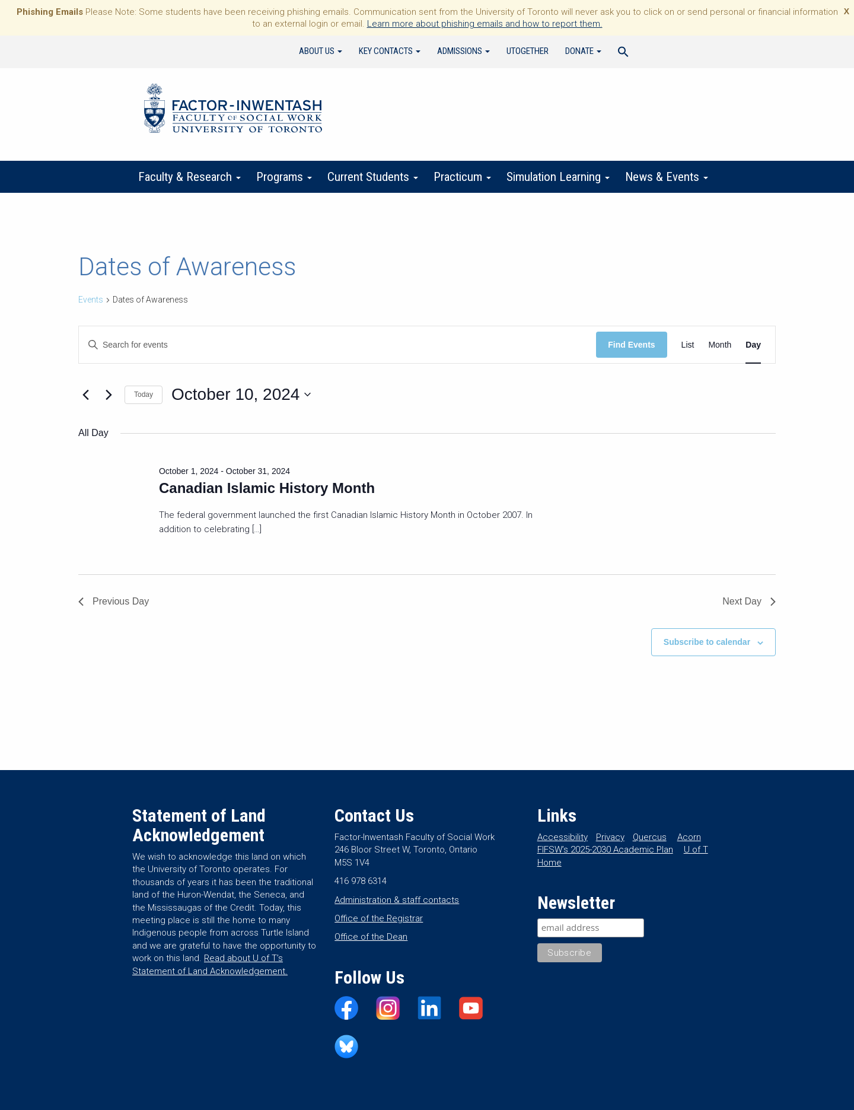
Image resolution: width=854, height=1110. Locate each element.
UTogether (527, 51)
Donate (583, 51)
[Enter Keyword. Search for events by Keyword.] (337, 345)
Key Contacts (389, 51)
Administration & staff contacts (396, 900)
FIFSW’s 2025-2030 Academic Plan (605, 849)
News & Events (666, 177)
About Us (320, 51)
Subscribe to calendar (707, 642)
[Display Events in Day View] (753, 345)
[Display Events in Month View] (719, 345)
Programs (284, 177)
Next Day (749, 601)
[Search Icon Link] (623, 53)
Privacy (610, 837)
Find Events (631, 344)
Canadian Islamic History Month (267, 488)
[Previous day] (85, 394)
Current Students (372, 177)
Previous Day (113, 601)
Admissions (463, 51)
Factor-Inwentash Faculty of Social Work (233, 110)
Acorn (689, 837)
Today (143, 394)
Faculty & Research (189, 177)
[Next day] (108, 394)
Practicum (462, 177)
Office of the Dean (370, 936)
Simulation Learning (558, 177)
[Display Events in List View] (687, 345)
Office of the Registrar (378, 918)
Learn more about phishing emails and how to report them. (485, 23)
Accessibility (562, 837)
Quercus (650, 837)
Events (90, 299)
